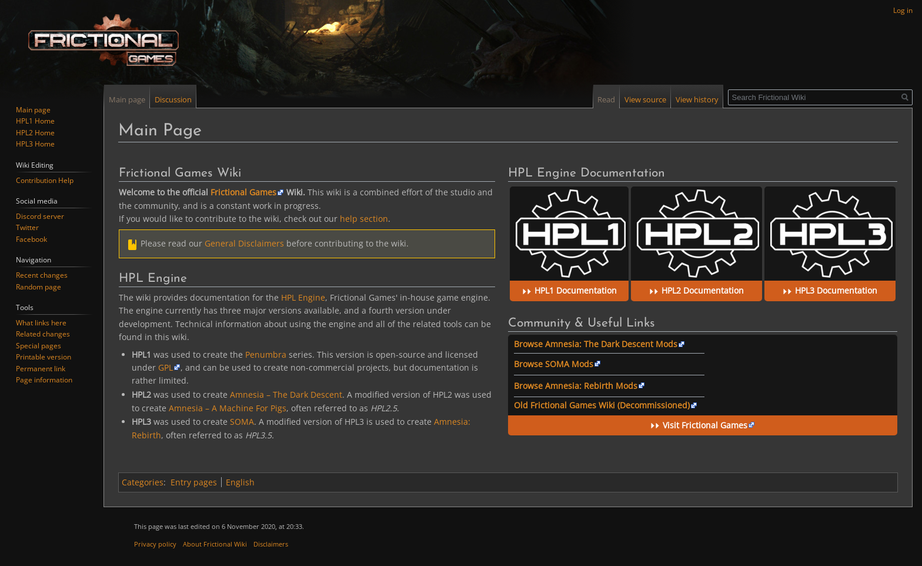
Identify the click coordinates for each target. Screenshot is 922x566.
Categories (142, 482)
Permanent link (40, 369)
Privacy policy (155, 544)
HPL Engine (303, 297)
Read (606, 99)
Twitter (27, 227)
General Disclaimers (244, 243)
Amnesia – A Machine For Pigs (227, 408)
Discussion (173, 99)
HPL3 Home (35, 144)
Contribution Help (45, 180)
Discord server (40, 216)
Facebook (31, 239)
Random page (38, 287)
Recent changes (42, 275)
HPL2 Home (35, 133)
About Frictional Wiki (215, 544)
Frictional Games (243, 192)
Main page (127, 99)
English (240, 482)
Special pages (38, 346)
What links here (41, 323)
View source (645, 99)
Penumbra (265, 354)
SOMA (242, 421)
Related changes (43, 334)
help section (364, 218)
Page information (44, 380)
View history (697, 99)
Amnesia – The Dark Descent (286, 394)
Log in (903, 10)
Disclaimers (270, 544)
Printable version (43, 357)
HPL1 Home (35, 121)
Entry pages (194, 482)
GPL (165, 367)
